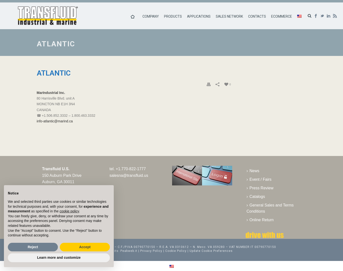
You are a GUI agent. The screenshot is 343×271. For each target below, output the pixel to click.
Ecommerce (281, 16)
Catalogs (256, 196)
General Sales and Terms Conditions (270, 208)
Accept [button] (85, 247)
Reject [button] (33, 247)
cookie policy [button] (69, 211)
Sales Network (229, 16)
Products (173, 16)
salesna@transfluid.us (129, 175)
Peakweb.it (128, 251)
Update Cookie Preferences (211, 251)
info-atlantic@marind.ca (55, 121)
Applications (199, 16)
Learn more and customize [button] (58, 257)
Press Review (260, 188)
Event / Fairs (259, 179)
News (253, 171)
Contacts (257, 16)
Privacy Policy (151, 251)
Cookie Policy (176, 251)
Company (150, 16)
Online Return (260, 220)
